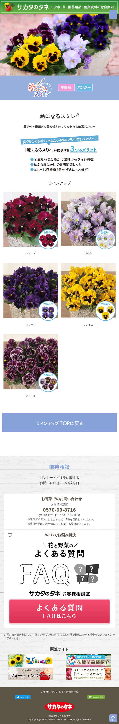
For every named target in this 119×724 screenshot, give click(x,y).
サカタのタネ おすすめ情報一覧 (60, 691)
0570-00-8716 (59, 510)
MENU (113, 14)
